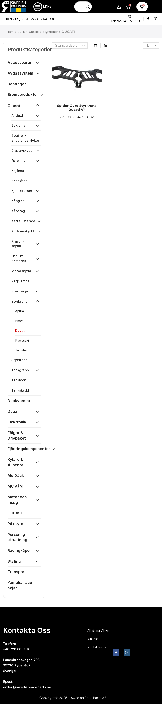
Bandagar (17, 84)
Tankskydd (20, 390)
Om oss (29, 19)
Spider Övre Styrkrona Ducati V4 (77, 108)
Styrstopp (19, 360)
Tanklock (18, 380)
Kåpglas (17, 201)
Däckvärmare (20, 400)
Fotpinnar (19, 160)
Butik (21, 32)
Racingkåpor (19, 550)
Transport (17, 572)
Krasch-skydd (17, 243)
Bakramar (19, 125)
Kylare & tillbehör (15, 462)
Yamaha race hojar (20, 585)
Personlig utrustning (17, 537)
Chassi (34, 32)
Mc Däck (16, 475)
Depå (12, 411)
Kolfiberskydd (22, 231)
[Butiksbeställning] (70, 45)
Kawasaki (22, 340)
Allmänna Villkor (98, 630)
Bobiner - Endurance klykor (25, 137)
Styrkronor (50, 32)
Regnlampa (20, 281)
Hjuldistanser (21, 191)
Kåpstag (18, 211)
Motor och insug (17, 500)
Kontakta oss (47, 19)
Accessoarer (19, 62)
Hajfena (17, 171)
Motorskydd (21, 271)
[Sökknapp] (88, 7)
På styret (16, 524)
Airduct (17, 115)
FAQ (17, 19)
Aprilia (19, 311)
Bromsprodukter (23, 94)
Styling (14, 561)
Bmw (19, 321)
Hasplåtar (19, 181)
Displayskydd (22, 150)
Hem (9, 19)
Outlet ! (15, 513)
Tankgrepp (20, 370)
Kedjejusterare (23, 221)
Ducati (20, 331)
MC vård (15, 486)
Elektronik (17, 422)
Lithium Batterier (18, 258)
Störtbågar (20, 291)
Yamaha (21, 350)
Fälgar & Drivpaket (17, 435)
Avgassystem (20, 73)
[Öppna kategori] (37, 62)
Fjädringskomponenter (29, 449)
